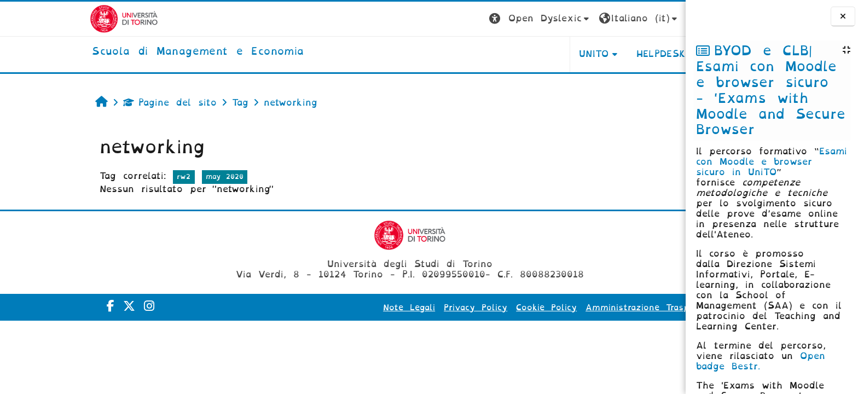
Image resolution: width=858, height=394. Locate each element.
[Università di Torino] (57, 18)
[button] (473, 18)
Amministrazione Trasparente (585, 307)
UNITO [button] (527, 54)
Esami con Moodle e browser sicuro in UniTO (771, 161)
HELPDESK (594, 54)
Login (641, 18)
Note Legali (342, 307)
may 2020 (157, 176)
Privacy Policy (408, 307)
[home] (131, 52)
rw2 (117, 176)
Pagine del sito (103, 102)
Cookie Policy (479, 307)
